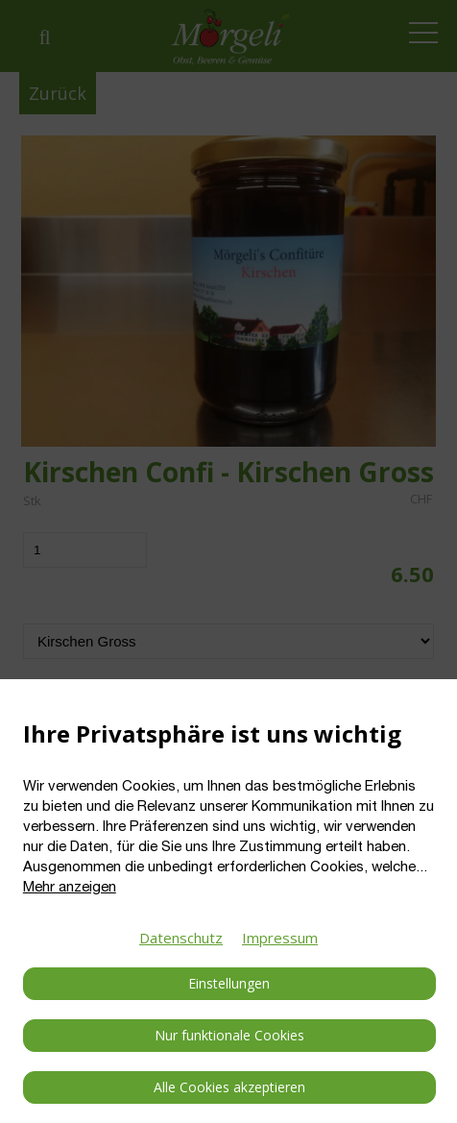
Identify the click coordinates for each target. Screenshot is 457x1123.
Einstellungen (229, 983)
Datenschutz (181, 937)
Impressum (280, 937)
